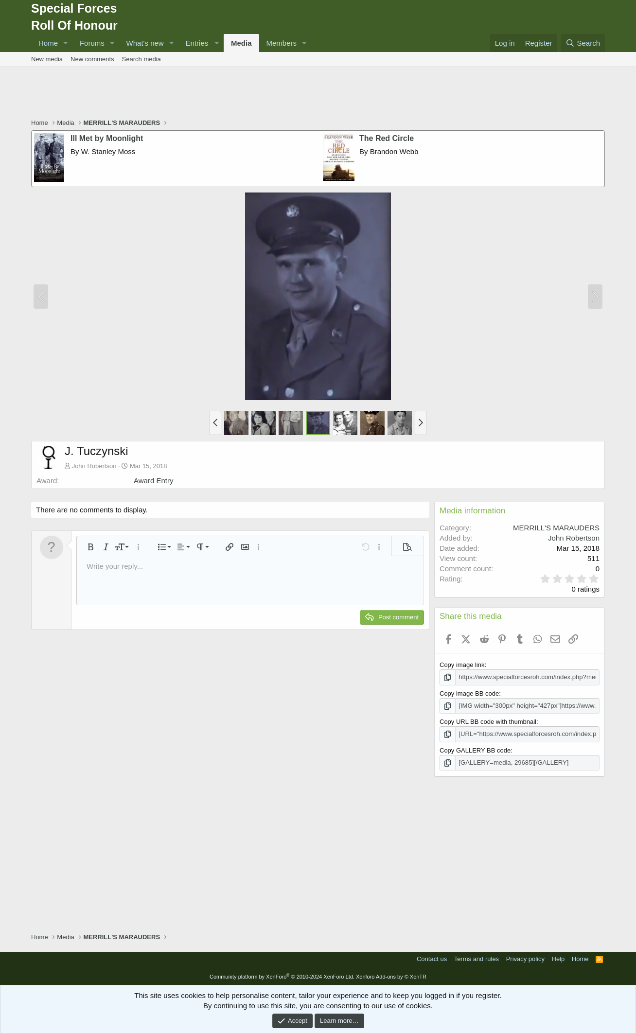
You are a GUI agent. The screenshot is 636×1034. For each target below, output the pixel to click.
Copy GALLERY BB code (475, 750)
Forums (92, 43)
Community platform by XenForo (282, 976)
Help (558, 958)
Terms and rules (476, 958)
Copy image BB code (469, 693)
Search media (141, 59)
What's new (145, 43)
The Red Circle (386, 138)
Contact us (432, 958)
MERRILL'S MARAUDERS (556, 528)
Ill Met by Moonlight (107, 138)
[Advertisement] (318, 94)
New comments (92, 59)
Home (48, 43)
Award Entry (153, 480)
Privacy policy (525, 958)
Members (281, 43)
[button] (65, 43)
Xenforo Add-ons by (391, 976)
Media (241, 43)
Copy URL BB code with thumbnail (488, 721)
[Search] (583, 43)
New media (47, 59)
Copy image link (462, 664)
